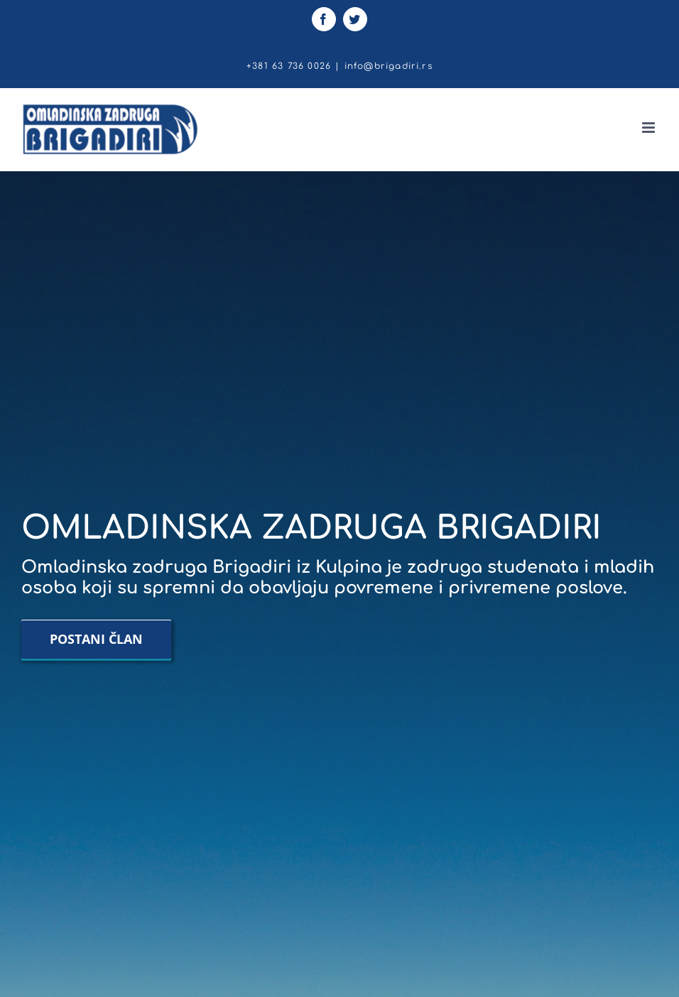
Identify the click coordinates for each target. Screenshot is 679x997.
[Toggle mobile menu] (650, 127)
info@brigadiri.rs (388, 66)
